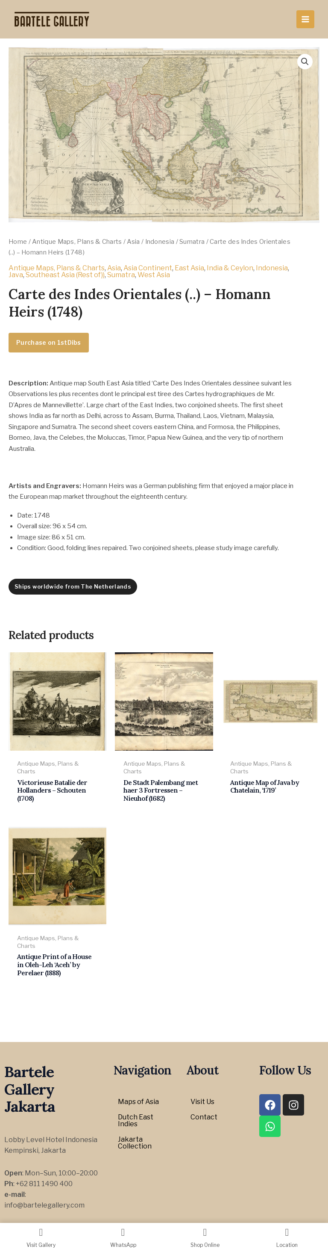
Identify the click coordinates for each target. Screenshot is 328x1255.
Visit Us (202, 1102)
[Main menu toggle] (305, 19)
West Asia (154, 275)
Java (16, 275)
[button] (305, 61)
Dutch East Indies (135, 1120)
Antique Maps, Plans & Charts (77, 242)
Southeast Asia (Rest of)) (65, 275)
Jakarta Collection (135, 1142)
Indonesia (160, 242)
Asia (133, 242)
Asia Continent (147, 268)
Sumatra (192, 242)
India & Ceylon (230, 268)
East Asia (189, 268)
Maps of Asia (138, 1102)
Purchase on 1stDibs (48, 342)
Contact (203, 1117)
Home (18, 242)
